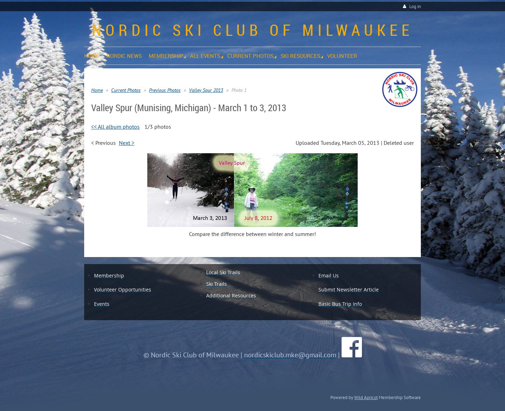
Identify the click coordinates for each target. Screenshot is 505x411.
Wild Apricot (366, 397)
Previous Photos (165, 90)
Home (97, 90)
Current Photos (126, 90)
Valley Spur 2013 (206, 90)
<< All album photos (115, 126)
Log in (415, 6)
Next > (126, 142)
